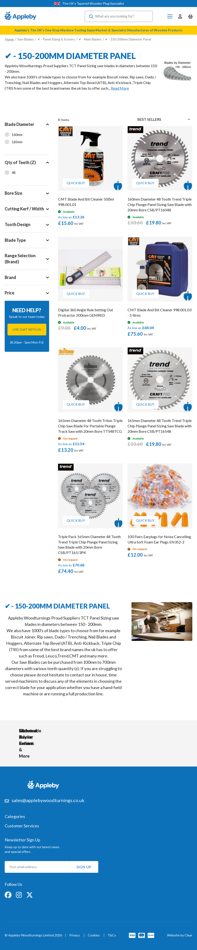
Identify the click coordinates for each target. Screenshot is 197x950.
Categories (15, 815)
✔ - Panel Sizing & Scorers (56, 39)
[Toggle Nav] (170, 16)
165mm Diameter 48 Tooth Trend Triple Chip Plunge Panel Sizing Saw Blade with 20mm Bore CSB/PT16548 (160, 425)
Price (9, 293)
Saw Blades (25, 39)
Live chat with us (27, 329)
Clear (188, 934)
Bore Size (13, 193)
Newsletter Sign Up (22, 838)
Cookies (94, 934)
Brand (10, 277)
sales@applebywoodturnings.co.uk (48, 799)
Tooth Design (17, 224)
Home (9, 39)
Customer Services (22, 825)
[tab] (27, 136)
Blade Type (15, 240)
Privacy (74, 934)
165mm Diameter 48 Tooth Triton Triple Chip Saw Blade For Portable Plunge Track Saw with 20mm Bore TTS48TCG (90, 425)
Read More (120, 88)
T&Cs (112, 934)
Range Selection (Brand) (20, 258)
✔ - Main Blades (90, 39)
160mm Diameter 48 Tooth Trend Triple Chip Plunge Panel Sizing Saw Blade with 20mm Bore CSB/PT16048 (160, 204)
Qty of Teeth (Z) (20, 162)
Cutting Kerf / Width (24, 208)
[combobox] (119, 16)
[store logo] (20, 16)
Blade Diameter (19, 124)
